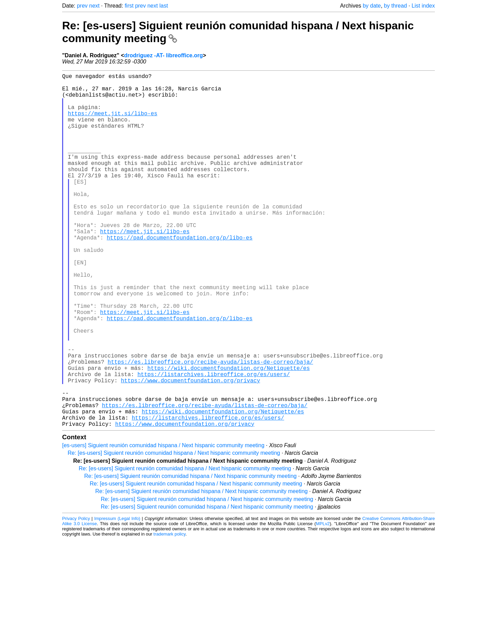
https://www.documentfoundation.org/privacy (190, 449)
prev (82, 6)
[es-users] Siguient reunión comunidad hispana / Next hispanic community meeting (163, 524)
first (129, 6)
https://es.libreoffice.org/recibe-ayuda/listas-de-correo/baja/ (210, 426)
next (94, 6)
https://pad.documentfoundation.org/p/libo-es (179, 274)
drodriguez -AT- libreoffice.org (163, 55)
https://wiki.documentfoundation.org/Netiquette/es (228, 434)
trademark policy (170, 612)
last (163, 6)
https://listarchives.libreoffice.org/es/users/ (213, 441)
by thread (395, 6)
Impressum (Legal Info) (117, 597)
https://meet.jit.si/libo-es (112, 123)
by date (372, 6)
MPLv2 (323, 602)
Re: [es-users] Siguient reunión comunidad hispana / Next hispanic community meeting (174, 531)
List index (423, 6)
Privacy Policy (76, 597)
